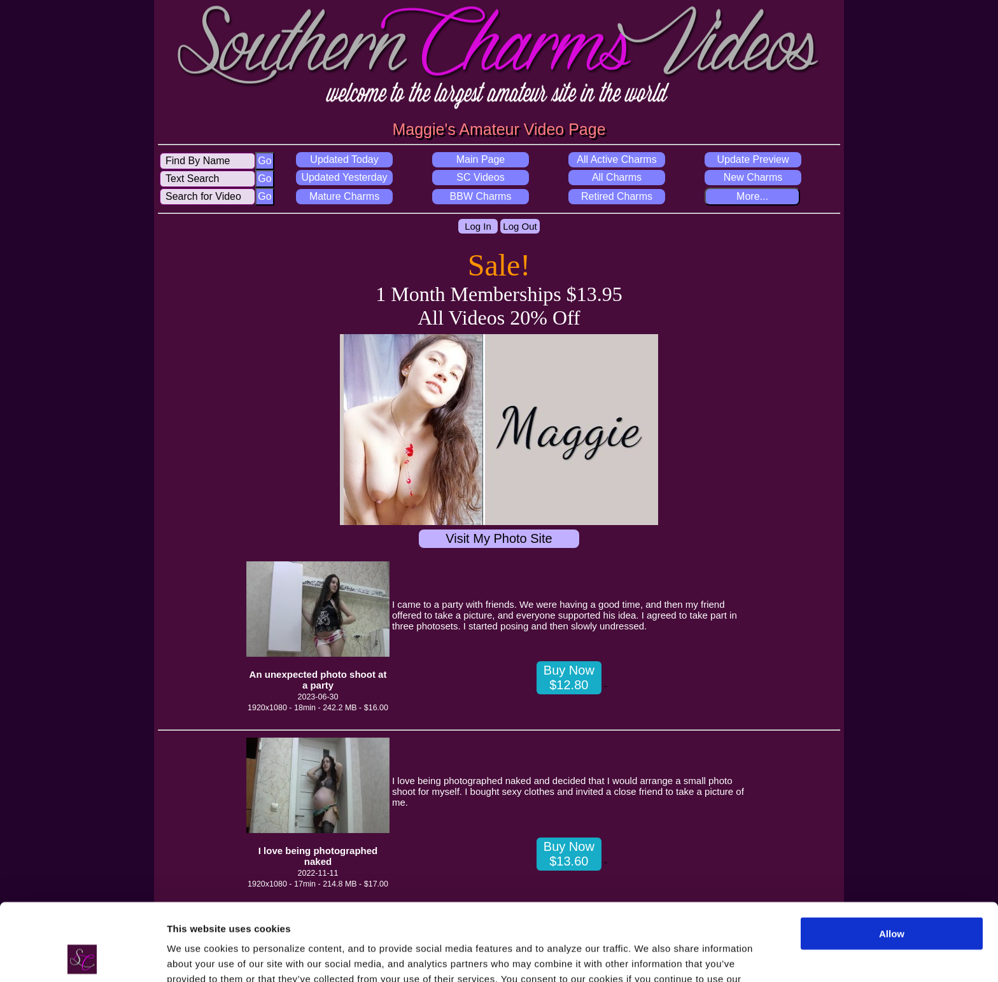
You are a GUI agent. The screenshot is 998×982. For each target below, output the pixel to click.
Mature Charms (344, 196)
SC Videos (480, 177)
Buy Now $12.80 (569, 677)
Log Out (520, 226)
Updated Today (344, 159)
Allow (891, 861)
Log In (478, 226)
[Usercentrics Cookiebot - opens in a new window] (82, 957)
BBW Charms (481, 196)
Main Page (480, 159)
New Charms (753, 177)
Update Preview (753, 159)
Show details (196, 956)
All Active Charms (616, 159)
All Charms (617, 177)
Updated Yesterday (344, 177)
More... (752, 196)
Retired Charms (616, 196)
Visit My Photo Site (499, 538)
